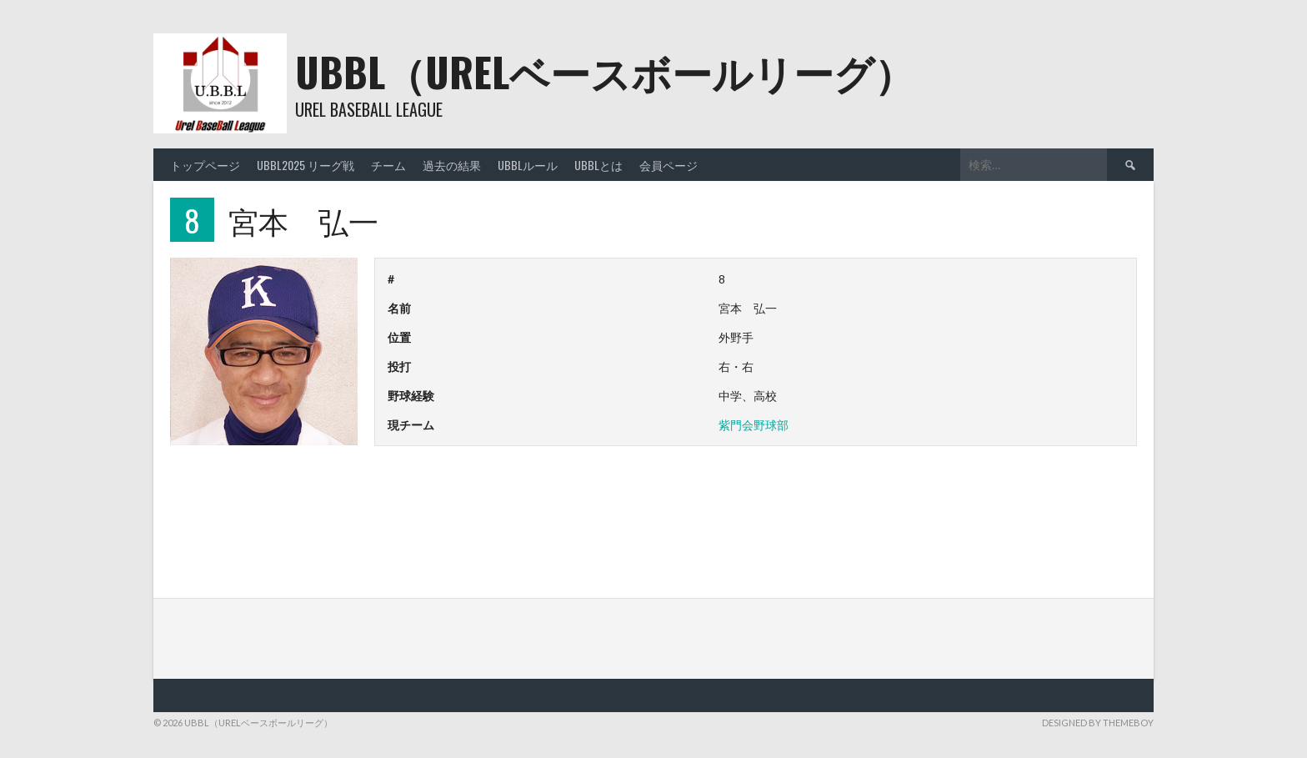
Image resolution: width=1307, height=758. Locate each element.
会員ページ (668, 164)
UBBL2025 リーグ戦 (305, 164)
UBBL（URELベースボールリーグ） (604, 71)
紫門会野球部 (754, 425)
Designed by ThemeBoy (1098, 722)
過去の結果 (452, 164)
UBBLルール (528, 164)
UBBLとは (598, 164)
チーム (388, 164)
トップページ (205, 164)
